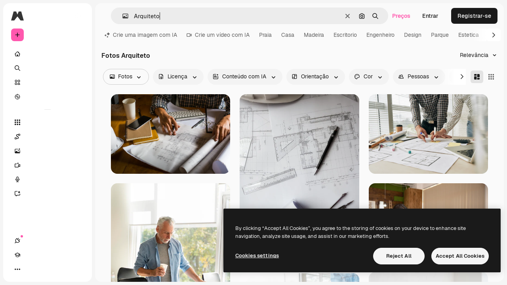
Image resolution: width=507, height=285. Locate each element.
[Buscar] (47, 68)
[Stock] (47, 82)
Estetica (468, 34)
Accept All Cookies (460, 256)
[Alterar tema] (46, 269)
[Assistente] (47, 193)
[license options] (178, 77)
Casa (287, 34)
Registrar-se (474, 15)
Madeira (314, 34)
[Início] (47, 54)
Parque (440, 34)
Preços (401, 15)
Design (412, 34)
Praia (265, 34)
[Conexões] (17, 269)
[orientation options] (315, 77)
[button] (122, 16)
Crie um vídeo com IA (218, 34)
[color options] (369, 77)
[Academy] (31, 269)
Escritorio (345, 34)
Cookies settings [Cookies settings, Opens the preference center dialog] (257, 255)
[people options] (419, 77)
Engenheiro (380, 34)
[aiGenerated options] (245, 77)
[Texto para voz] (47, 179)
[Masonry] (477, 76)
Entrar (430, 15)
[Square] (491, 76)
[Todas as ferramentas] (47, 122)
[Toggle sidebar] (77, 16)
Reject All (399, 256)
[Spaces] (47, 136)
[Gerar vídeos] (47, 165)
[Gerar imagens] (47, 150)
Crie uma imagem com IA (141, 34)
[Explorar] (47, 96)
